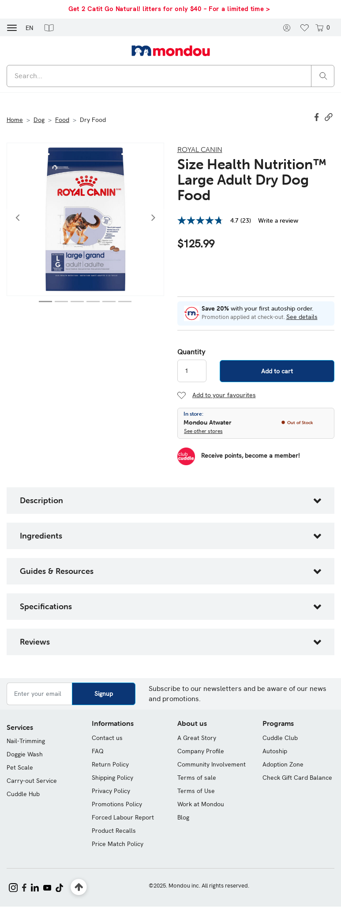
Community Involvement (211, 764)
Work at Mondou (200, 804)
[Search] (323, 75)
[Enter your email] (39, 694)
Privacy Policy (111, 791)
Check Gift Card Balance (297, 778)
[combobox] (170, 76)
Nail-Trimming (26, 741)
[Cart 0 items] (322, 27)
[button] (49, 27)
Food (62, 120)
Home (15, 120)
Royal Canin (199, 149)
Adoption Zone (283, 764)
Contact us (107, 738)
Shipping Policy (112, 778)
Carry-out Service (32, 781)
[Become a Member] (238, 456)
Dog (39, 120)
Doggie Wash (25, 754)
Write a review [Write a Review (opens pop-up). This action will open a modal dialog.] (278, 220)
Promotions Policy (117, 804)
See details (302, 317)
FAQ (98, 751)
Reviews (35, 642)
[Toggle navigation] (12, 27)
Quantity (191, 352)
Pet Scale (20, 767)
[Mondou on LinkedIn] (35, 886)
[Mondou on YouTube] (47, 886)
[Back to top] (78, 887)
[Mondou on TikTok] (59, 886)
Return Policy (110, 764)
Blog (183, 817)
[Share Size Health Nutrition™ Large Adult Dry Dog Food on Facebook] (318, 116)
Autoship (274, 751)
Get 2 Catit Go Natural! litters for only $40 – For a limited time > (169, 9)
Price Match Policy (117, 844)
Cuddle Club (280, 738)
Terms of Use (196, 791)
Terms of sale (196, 778)
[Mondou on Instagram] (13, 886)
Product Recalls (114, 831)
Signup (103, 694)
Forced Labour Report (123, 817)
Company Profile (200, 751)
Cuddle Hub (23, 794)
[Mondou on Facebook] (24, 886)
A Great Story (196, 738)
